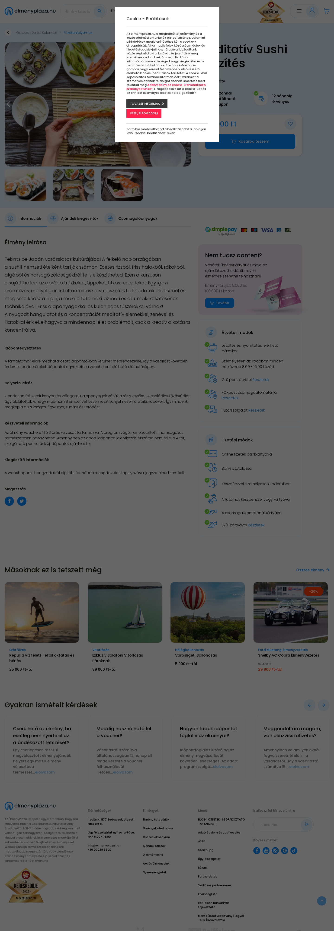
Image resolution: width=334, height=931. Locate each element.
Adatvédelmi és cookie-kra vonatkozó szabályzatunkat (166, 87)
